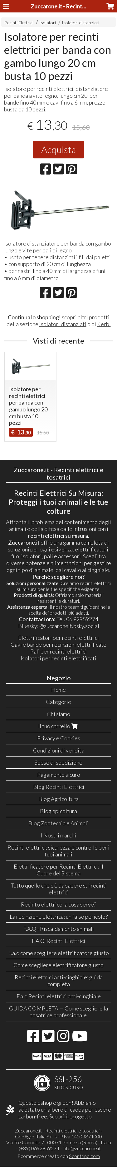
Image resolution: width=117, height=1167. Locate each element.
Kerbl (104, 324)
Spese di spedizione (58, 762)
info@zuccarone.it (82, 1148)
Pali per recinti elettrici (58, 651)
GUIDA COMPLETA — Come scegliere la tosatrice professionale (58, 1012)
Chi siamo (58, 713)
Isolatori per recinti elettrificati (58, 658)
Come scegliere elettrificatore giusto (58, 965)
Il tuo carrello (58, 726)
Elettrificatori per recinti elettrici (58, 637)
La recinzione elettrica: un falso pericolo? (59, 916)
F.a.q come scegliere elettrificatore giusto (58, 952)
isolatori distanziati (62, 324)
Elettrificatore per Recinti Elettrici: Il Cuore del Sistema (58, 870)
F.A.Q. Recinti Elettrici (58, 940)
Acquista (58, 149)
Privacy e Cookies (58, 738)
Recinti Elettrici (18, 22)
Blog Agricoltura (58, 798)
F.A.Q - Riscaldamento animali (58, 928)
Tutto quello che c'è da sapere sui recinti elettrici (59, 889)
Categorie (58, 701)
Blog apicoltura (58, 811)
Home (58, 689)
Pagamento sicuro (58, 774)
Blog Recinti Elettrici (58, 786)
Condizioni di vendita (58, 750)
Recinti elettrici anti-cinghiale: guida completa (59, 980)
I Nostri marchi (58, 835)
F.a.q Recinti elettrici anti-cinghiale (59, 996)
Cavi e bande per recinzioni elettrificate (58, 644)
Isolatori (47, 22)
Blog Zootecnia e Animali (58, 823)
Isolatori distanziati (80, 22)
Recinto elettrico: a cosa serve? (58, 904)
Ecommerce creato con (58, 1156)
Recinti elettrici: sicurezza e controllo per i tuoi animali (58, 851)
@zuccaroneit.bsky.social (69, 625)
